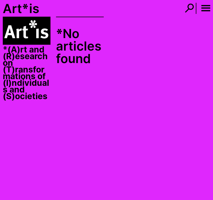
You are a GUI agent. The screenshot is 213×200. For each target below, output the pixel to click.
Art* (16, 8)
